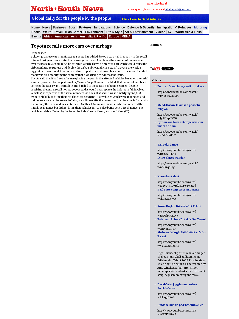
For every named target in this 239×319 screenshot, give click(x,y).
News (46, 27)
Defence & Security (141, 27)
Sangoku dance (167, 144)
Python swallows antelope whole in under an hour (180, 124)
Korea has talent (168, 176)
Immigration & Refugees (174, 27)
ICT (170, 32)
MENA (126, 36)
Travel (58, 32)
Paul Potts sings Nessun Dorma (178, 189)
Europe (114, 36)
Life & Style (114, 32)
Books (36, 32)
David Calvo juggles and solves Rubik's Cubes (177, 286)
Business (59, 27)
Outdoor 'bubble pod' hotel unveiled (180, 305)
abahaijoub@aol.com (178, 9)
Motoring (200, 27)
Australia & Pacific (93, 36)
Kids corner (73, 32)
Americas (61, 36)
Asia (74, 36)
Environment (94, 32)
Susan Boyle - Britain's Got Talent (179, 206)
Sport (72, 27)
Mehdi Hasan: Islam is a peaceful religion (178, 107)
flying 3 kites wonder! (171, 157)
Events (36, 36)
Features (85, 27)
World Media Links (188, 32)
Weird (47, 32)
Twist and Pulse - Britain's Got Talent (181, 219)
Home (35, 27)
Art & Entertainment (139, 32)
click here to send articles (141, 19)
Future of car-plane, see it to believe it (182, 86)
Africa (48, 36)
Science (119, 27)
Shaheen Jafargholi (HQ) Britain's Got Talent (182, 234)
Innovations (102, 27)
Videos (160, 32)
